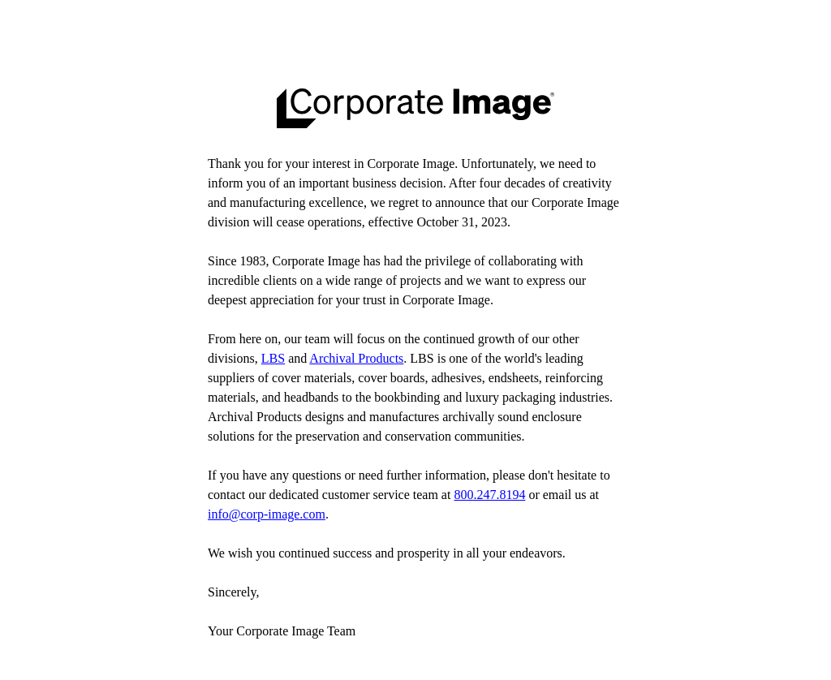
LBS (273, 358)
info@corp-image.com (266, 514)
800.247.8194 (489, 494)
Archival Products (356, 358)
